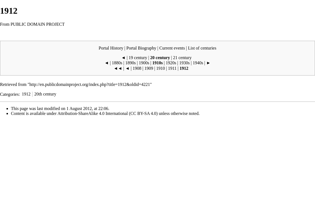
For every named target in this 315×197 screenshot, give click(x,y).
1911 (172, 68)
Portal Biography (141, 48)
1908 (137, 68)
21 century (182, 57)
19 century (138, 57)
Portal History (111, 48)
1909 (149, 68)
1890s (130, 62)
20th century (45, 94)
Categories (9, 94)
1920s (171, 62)
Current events (172, 48)
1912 (26, 94)
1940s (198, 62)
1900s (144, 62)
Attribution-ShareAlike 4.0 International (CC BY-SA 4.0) (108, 113)
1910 (160, 68)
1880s (117, 62)
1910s (157, 62)
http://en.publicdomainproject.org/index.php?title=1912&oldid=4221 (89, 84)
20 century (160, 57)
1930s (184, 62)
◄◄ (117, 68)
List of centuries (202, 48)
